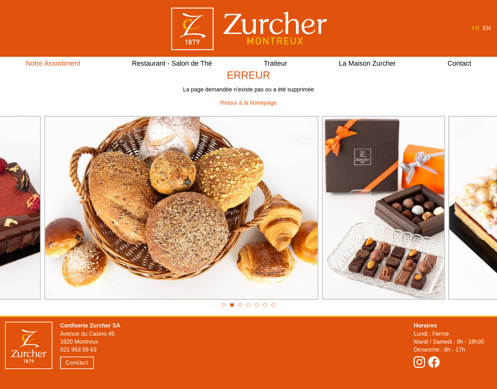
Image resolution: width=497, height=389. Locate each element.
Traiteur (275, 63)
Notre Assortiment (53, 63)
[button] (224, 304)
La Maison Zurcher (367, 63)
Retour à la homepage (248, 103)
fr (476, 28)
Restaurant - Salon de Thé (172, 63)
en (487, 28)
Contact (459, 63)
